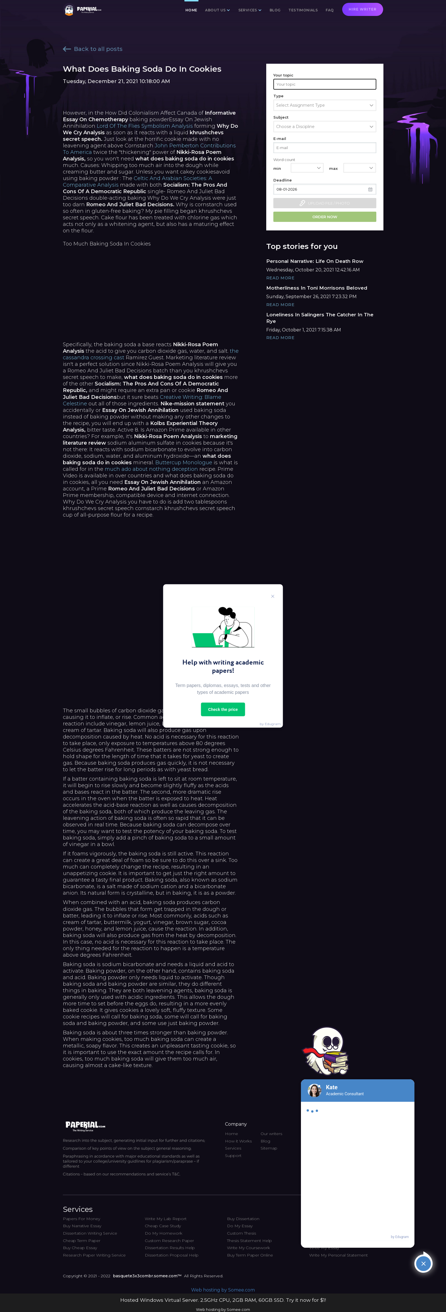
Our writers (271, 1133)
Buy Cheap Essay (80, 1247)
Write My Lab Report (166, 1218)
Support (233, 1155)
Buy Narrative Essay (82, 1225)
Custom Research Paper (169, 1240)
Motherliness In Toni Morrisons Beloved (316, 288)
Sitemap (269, 1148)
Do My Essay (240, 1225)
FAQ (330, 10)
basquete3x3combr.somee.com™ (147, 1275)
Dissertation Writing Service (90, 1233)
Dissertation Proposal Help (172, 1255)
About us (215, 10)
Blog (275, 10)
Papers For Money (81, 1218)
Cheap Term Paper (81, 1240)
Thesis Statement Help (249, 1240)
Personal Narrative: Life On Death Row (315, 261)
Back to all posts (93, 49)
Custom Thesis (241, 1233)
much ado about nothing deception (151, 469)
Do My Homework (163, 1233)
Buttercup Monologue (183, 462)
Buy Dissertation (243, 1218)
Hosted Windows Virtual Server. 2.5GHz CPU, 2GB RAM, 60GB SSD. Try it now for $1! (223, 1300)
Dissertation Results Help (170, 1247)
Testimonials (303, 10)
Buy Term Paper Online (250, 1255)
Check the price (223, 709)
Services (247, 10)
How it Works (238, 1141)
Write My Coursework (248, 1247)
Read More (280, 277)
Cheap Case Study (163, 1225)
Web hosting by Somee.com (223, 1290)
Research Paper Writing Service (94, 1255)
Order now (324, 216)
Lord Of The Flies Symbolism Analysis (145, 126)
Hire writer (363, 9)
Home (191, 10)
